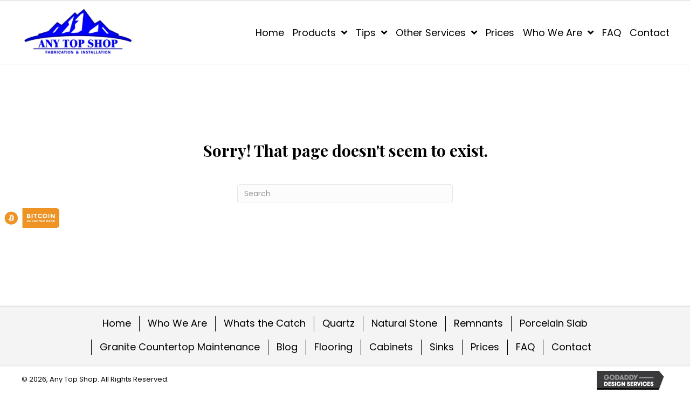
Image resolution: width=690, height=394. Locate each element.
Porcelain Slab (554, 323)
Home (116, 323)
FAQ (525, 347)
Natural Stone (404, 323)
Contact (571, 347)
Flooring (333, 347)
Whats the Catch (265, 323)
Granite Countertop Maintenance (180, 347)
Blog (287, 347)
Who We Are (177, 323)
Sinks (442, 347)
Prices (485, 347)
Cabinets (391, 347)
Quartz (338, 323)
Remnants (478, 323)
